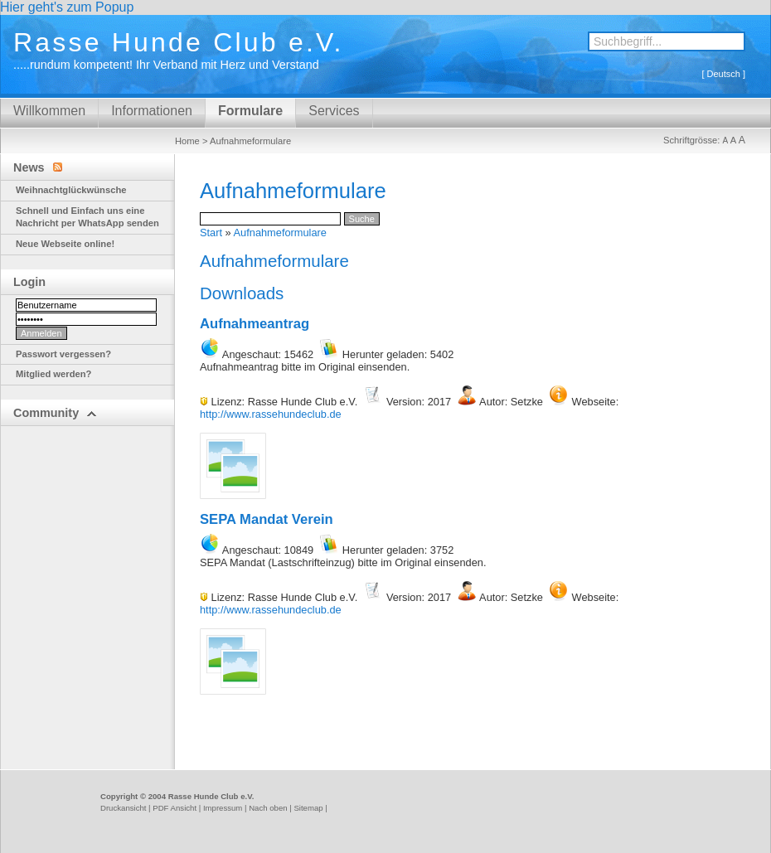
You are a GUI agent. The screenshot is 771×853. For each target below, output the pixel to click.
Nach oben (268, 807)
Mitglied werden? (53, 374)
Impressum (222, 807)
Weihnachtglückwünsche (71, 190)
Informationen (151, 111)
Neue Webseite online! (65, 244)
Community (55, 412)
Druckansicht (123, 807)
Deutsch (723, 74)
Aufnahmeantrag (254, 324)
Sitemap (307, 807)
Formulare (250, 111)
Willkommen (49, 111)
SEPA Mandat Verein (266, 519)
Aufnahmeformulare (280, 232)
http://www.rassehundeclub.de (271, 414)
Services (333, 111)
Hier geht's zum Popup (66, 7)
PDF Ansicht (174, 807)
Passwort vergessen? (63, 354)
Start (211, 232)
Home (187, 141)
